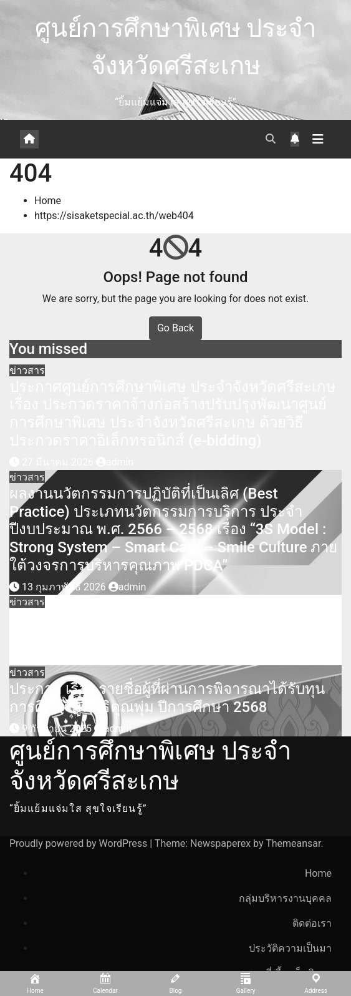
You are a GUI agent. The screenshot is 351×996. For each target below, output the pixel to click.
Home (47, 201)
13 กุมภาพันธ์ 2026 (65, 587)
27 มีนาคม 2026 (59, 462)
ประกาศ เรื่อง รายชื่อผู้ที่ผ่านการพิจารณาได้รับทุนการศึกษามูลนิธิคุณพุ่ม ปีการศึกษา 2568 (167, 698)
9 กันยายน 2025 (58, 729)
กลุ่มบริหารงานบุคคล (285, 898)
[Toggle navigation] (318, 139)
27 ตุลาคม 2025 (58, 657)
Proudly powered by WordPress (79, 843)
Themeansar (293, 843)
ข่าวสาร (27, 370)
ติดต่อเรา (312, 923)
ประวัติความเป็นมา (290, 948)
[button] (271, 139)
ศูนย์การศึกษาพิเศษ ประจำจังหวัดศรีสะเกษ (150, 766)
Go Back (175, 328)
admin (114, 462)
